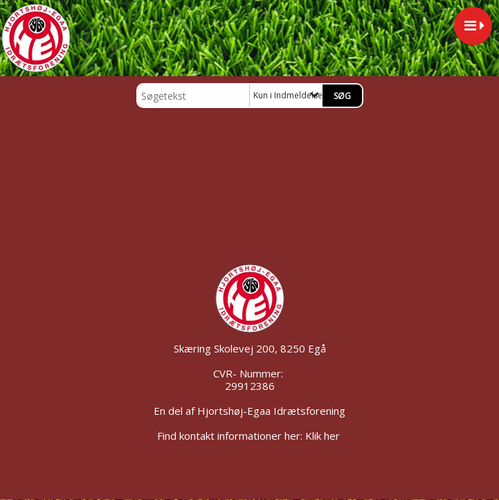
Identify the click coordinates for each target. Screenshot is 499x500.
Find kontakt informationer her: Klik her (250, 436)
